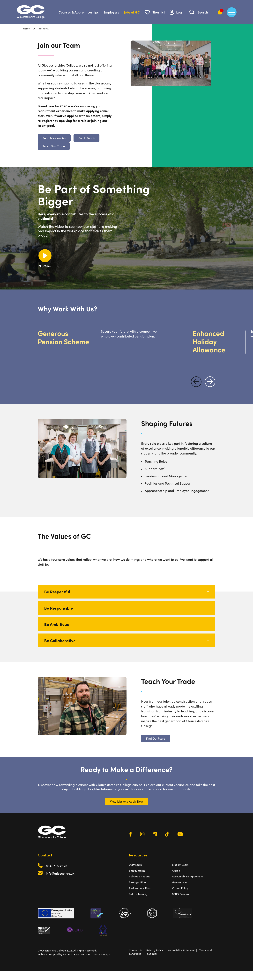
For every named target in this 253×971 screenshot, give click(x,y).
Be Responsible (126, 608)
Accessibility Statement (181, 950)
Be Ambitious (126, 624)
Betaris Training (138, 894)
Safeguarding (137, 870)
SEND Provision (181, 894)
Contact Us (135, 950)
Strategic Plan (137, 882)
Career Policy (180, 888)
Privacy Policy (154, 950)
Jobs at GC (132, 12)
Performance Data (140, 888)
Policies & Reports (139, 876)
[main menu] (232, 12)
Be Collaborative (126, 640)
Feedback (151, 953)
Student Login (180, 864)
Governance (179, 882)
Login (180, 12)
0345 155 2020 (56, 866)
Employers (111, 12)
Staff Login (135, 864)
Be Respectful (126, 591)
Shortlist (158, 12)
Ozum (86, 954)
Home (26, 28)
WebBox (68, 954)
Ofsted (176, 870)
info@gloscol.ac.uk (60, 873)
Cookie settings (101, 954)
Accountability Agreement (187, 876)
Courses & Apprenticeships (79, 12)
